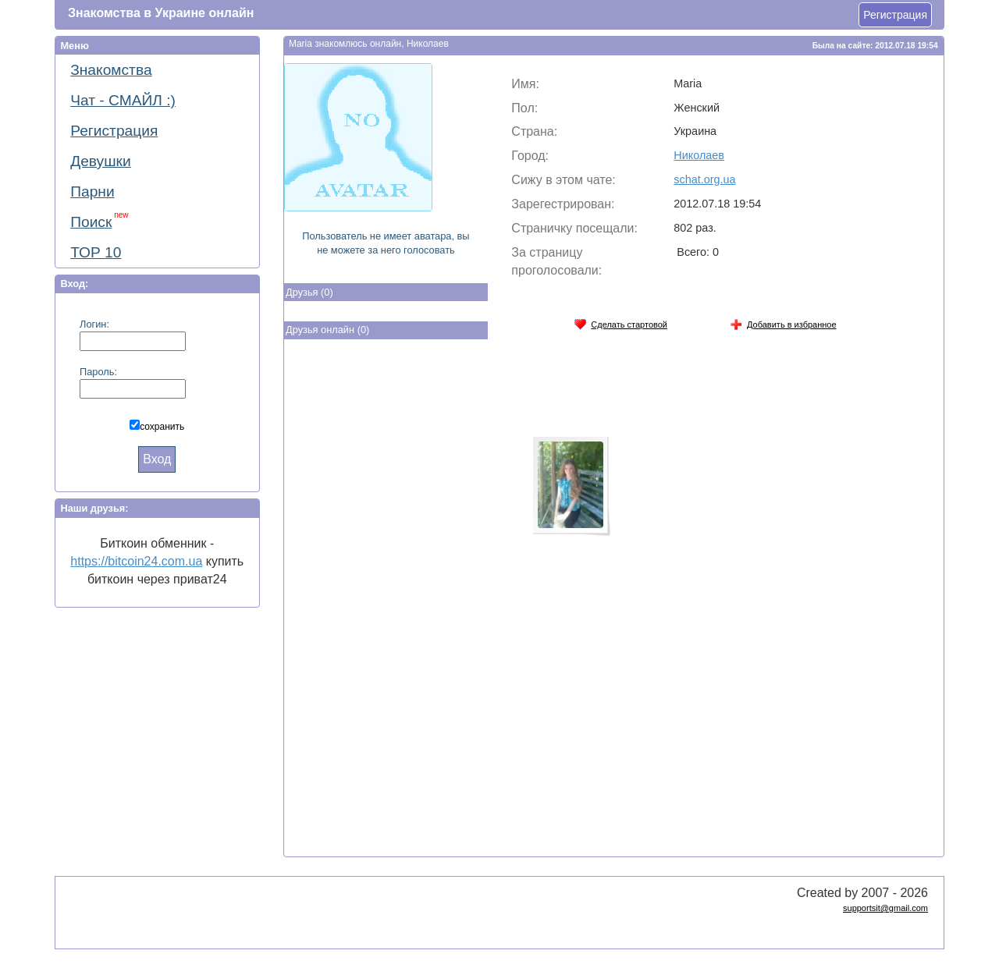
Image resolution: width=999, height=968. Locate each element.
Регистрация (895, 15)
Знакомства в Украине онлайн (161, 13)
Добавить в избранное (783, 322)
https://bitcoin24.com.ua (136, 561)
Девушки (100, 161)
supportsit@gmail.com (885, 908)
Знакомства (110, 70)
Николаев (699, 155)
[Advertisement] (385, 601)
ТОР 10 (95, 252)
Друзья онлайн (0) (327, 329)
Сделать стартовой (620, 322)
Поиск (99, 220)
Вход (157, 459)
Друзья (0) (309, 292)
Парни (92, 191)
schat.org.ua (704, 179)
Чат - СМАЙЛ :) (123, 100)
